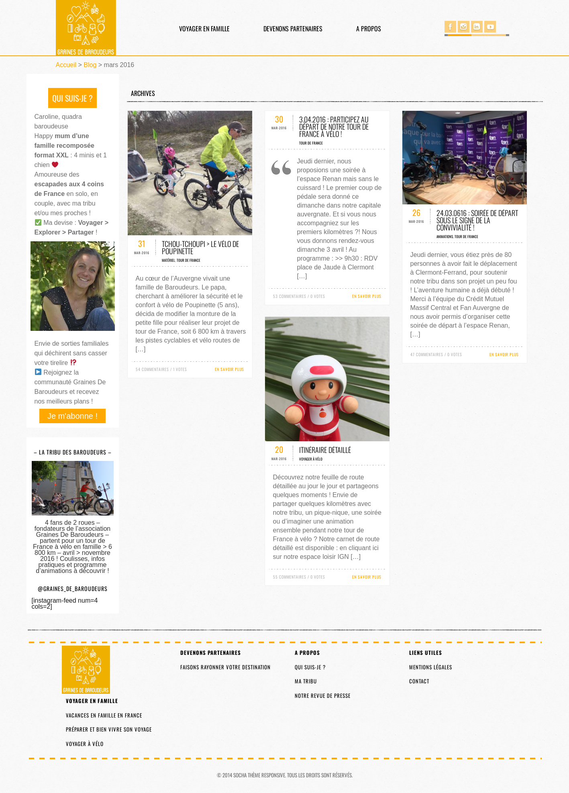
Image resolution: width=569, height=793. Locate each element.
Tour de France (188, 260)
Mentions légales (430, 667)
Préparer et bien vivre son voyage (109, 729)
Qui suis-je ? (310, 667)
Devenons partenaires (292, 28)
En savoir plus (229, 369)
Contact (419, 681)
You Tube (490, 27)
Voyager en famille (204, 28)
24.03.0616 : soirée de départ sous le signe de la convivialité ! (477, 220)
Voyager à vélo (310, 459)
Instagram (463, 27)
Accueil (66, 64)
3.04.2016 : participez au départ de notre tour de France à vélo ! (334, 126)
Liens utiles (425, 652)
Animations (444, 236)
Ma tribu (306, 681)
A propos (368, 28)
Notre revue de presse (323, 695)
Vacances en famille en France (104, 715)
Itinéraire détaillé (325, 449)
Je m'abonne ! (72, 416)
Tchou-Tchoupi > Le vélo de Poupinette (200, 247)
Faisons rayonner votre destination (225, 667)
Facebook (450, 27)
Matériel (168, 260)
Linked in (477, 27)
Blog (90, 64)
